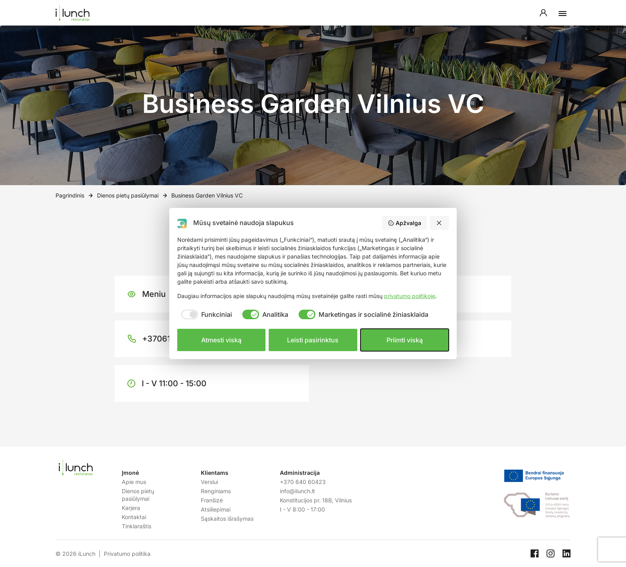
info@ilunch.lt (297, 491)
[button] (439, 223)
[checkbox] (204, 314)
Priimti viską (404, 340)
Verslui (209, 481)
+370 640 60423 (303, 481)
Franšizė (212, 500)
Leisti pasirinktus (313, 340)
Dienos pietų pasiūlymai (127, 195)
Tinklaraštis (136, 526)
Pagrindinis (69, 195)
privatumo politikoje (409, 295)
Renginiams (216, 491)
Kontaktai (134, 517)
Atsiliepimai (215, 509)
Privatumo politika (127, 553)
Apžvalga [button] (404, 223)
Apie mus (134, 481)
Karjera (131, 507)
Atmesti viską (221, 340)
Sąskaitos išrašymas (227, 518)
